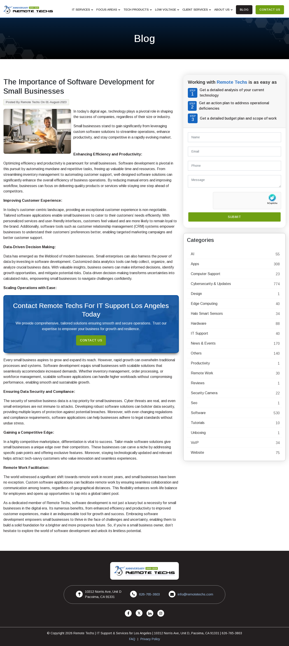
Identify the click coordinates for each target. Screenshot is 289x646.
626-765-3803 (149, 594)
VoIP (195, 443)
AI (192, 254)
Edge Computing (204, 304)
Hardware (198, 323)
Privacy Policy (150, 639)
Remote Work (202, 373)
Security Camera (204, 393)
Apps (195, 264)
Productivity (200, 363)
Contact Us (91, 340)
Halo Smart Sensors (207, 313)
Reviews (198, 383)
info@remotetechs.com (195, 594)
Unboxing (198, 433)
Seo (194, 403)
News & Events (203, 343)
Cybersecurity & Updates (211, 284)
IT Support (199, 333)
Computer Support (205, 274)
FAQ (132, 639)
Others (196, 353)
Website (197, 452)
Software (198, 413)
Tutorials (198, 423)
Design (196, 294)
